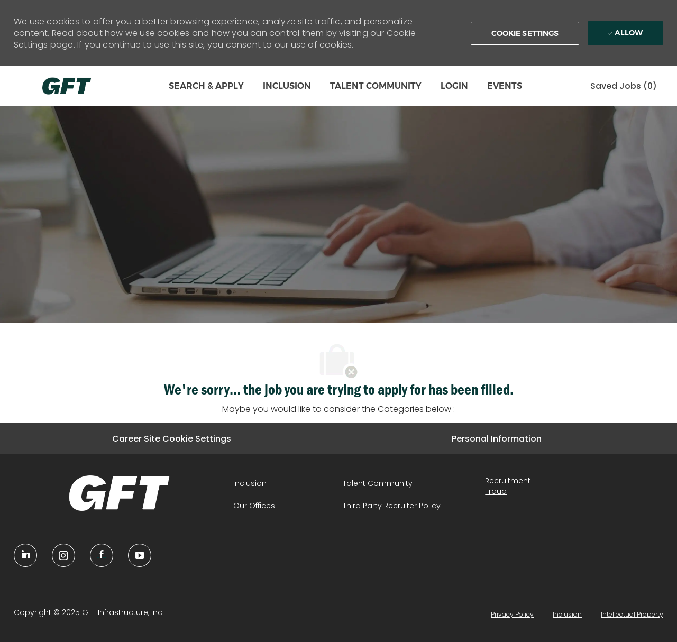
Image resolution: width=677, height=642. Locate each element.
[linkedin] (25, 555)
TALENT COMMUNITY (376, 86)
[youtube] (139, 555)
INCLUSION (287, 86)
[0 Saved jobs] (623, 86)
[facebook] (101, 555)
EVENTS (504, 86)
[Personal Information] (496, 438)
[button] (525, 33)
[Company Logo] (67, 86)
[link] (119, 492)
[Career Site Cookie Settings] (172, 438)
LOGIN (454, 86)
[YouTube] (63, 555)
